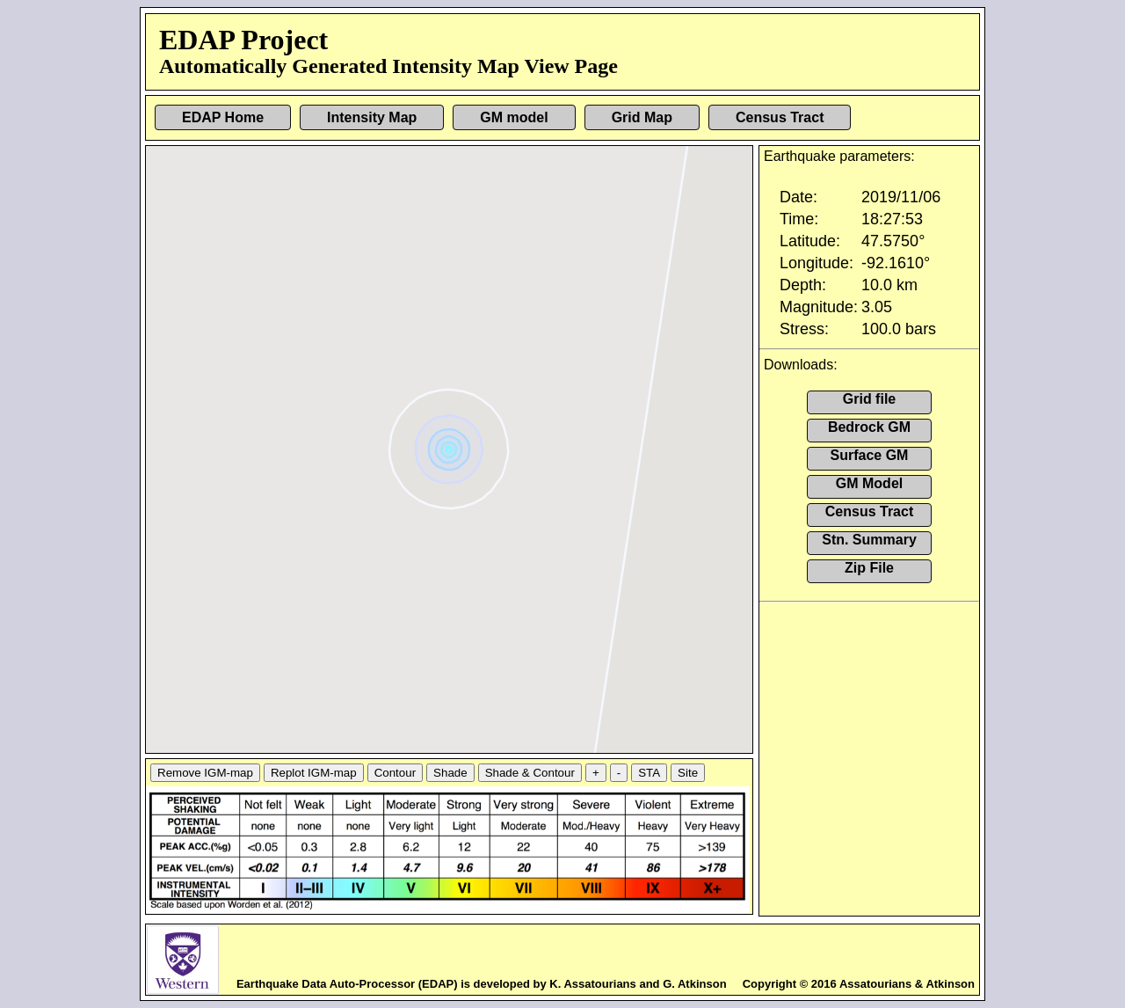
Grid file (869, 398)
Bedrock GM (869, 427)
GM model (514, 117)
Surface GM (870, 455)
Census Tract (780, 117)
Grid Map (642, 117)
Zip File (869, 567)
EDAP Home (223, 117)
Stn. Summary (869, 539)
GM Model (869, 483)
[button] (451, 442)
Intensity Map (372, 117)
